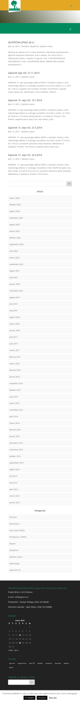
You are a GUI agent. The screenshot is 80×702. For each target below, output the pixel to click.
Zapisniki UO (14, 570)
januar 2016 (14, 377)
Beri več (53, 697)
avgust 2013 (14, 469)
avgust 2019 (14, 297)
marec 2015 (14, 403)
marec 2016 (14, 363)
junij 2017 (13, 343)
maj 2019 (13, 310)
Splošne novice (46, 46)
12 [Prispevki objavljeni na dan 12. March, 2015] (20, 635)
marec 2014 (14, 423)
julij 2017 (13, 337)
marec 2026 (14, 198)
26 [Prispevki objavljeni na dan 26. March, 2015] (20, 643)
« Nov (10, 650)
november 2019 (16, 290)
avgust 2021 (14, 271)
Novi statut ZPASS (17, 530)
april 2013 (13, 489)
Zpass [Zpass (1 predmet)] (11, 667)
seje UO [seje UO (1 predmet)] (32, 663)
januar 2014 (14, 436)
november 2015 (16, 383)
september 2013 (16, 463)
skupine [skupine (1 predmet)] (40, 663)
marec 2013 (14, 496)
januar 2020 (14, 284)
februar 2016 (15, 370)
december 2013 (16, 443)
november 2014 (16, 410)
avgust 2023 (14, 224)
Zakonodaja (14, 563)
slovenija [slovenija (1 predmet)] (58, 663)
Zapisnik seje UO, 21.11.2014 (23, 72)
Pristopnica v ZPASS (17, 537)
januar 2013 (14, 502)
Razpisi (12, 543)
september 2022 (16, 244)
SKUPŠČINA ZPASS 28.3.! (21, 42)
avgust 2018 (14, 317)
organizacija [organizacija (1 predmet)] (22, 663)
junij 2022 (13, 251)
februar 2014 (15, 429)
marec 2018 (14, 324)
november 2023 (16, 218)
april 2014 (13, 416)
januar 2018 (14, 330)
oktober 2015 (15, 390)
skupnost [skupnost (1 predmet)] (49, 663)
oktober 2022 (15, 237)
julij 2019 (13, 304)
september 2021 (16, 264)
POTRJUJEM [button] (29, 698)
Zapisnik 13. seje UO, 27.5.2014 (25, 127)
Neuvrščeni (14, 524)
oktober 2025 (15, 204)
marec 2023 (14, 231)
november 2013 (16, 449)
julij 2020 (13, 277)
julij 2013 (13, 476)
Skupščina (34, 46)
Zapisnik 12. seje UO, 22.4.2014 (25, 155)
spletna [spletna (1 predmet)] (66, 663)
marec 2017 (14, 350)
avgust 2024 (14, 211)
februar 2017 (15, 357)
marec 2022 (14, 257)
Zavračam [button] (42, 698)
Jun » (16, 650)
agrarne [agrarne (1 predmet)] (12, 663)
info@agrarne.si (21, 597)
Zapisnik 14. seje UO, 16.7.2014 (25, 100)
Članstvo (25, 46)
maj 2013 (13, 482)
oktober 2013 (15, 456)
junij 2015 (13, 396)
